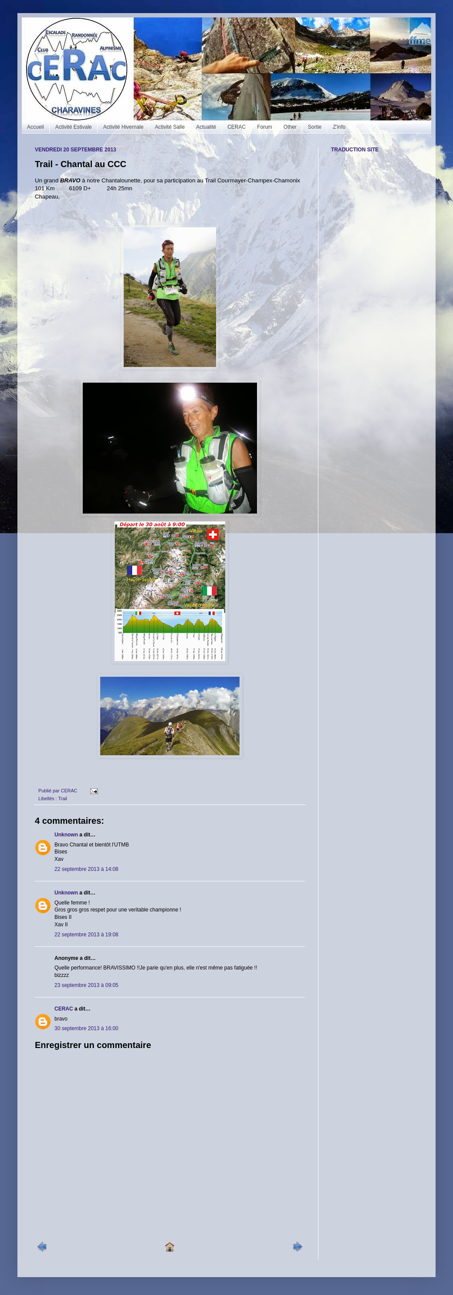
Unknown (66, 835)
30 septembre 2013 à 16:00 (86, 1028)
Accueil (35, 127)
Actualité (206, 127)
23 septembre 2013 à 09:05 (86, 985)
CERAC (236, 127)
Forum (264, 127)
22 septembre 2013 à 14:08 (86, 869)
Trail (62, 798)
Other (290, 127)
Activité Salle (170, 127)
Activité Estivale (73, 127)
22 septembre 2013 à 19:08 (86, 935)
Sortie (314, 127)
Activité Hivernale (123, 127)
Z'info (339, 127)
